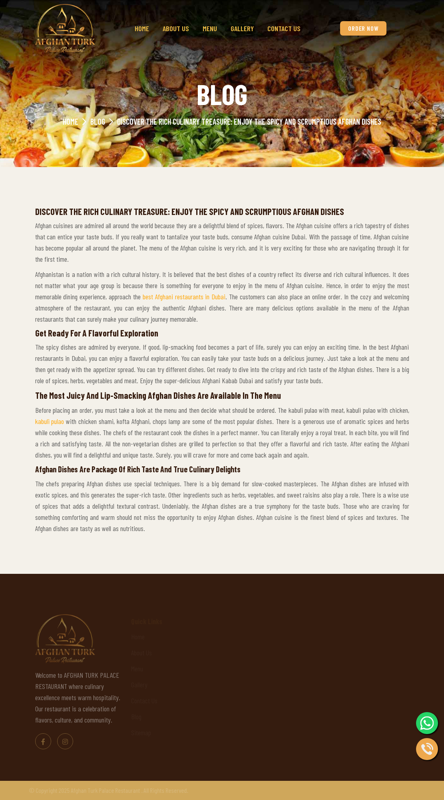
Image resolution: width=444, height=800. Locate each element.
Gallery (242, 28)
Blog (97, 121)
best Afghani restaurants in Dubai (184, 296)
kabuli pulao (49, 421)
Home (142, 28)
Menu (210, 28)
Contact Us (284, 28)
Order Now (363, 28)
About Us (176, 28)
